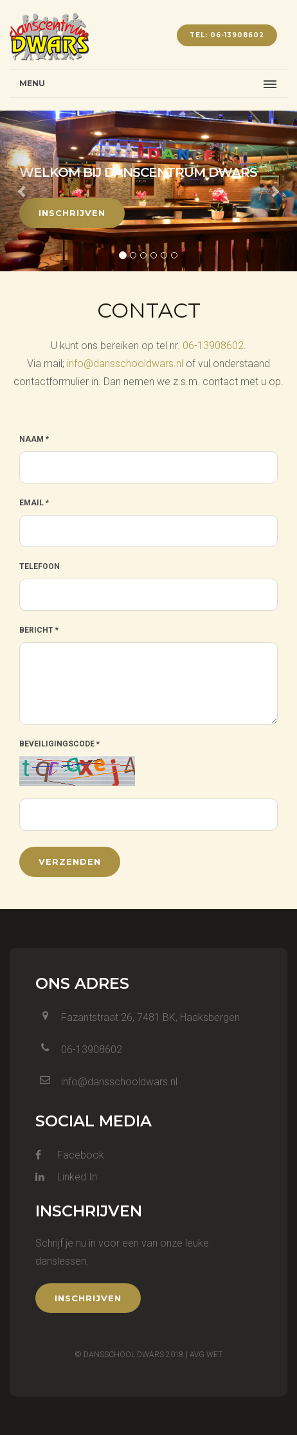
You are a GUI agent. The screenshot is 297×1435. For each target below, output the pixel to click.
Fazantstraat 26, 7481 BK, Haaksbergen (150, 1017)
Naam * (34, 439)
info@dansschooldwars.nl (125, 363)
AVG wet (206, 1354)
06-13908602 (213, 345)
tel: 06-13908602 (227, 35)
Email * (34, 502)
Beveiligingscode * (59, 743)
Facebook (69, 1155)
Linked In (66, 1177)
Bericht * (39, 630)
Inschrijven (72, 213)
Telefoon (39, 566)
